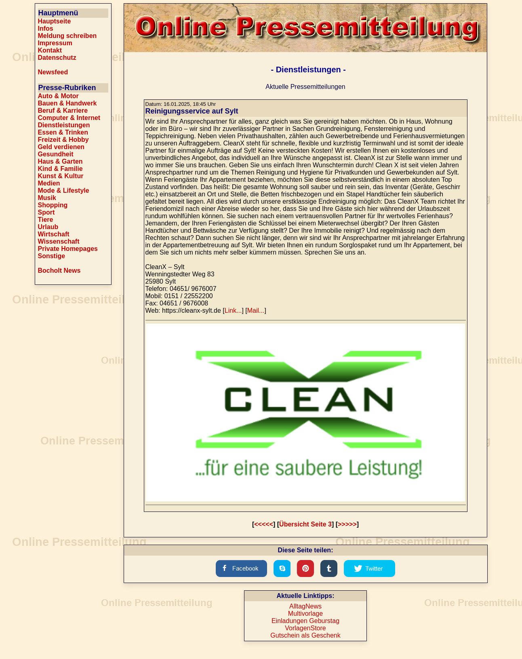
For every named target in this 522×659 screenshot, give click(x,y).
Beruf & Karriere (63, 110)
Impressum (55, 43)
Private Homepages (68, 248)
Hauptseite (54, 21)
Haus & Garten (60, 161)
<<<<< (263, 524)
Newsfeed (53, 72)
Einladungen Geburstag (305, 620)
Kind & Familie (60, 168)
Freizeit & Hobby (63, 139)
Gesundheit (56, 154)
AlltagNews (305, 606)
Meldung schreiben (67, 35)
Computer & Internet (69, 117)
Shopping (53, 205)
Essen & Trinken (63, 132)
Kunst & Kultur (61, 176)
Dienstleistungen (64, 125)
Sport (46, 212)
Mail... (256, 310)
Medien (49, 183)
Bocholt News (59, 270)
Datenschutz (57, 57)
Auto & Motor (58, 96)
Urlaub (48, 226)
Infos (45, 28)
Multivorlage (305, 613)
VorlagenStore (305, 628)
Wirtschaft (53, 234)
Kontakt (50, 50)
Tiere (45, 219)
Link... (233, 310)
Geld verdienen (61, 146)
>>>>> (347, 524)
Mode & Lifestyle (63, 190)
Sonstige (51, 256)
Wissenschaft (59, 241)
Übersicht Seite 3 (305, 524)
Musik (47, 197)
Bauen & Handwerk (67, 103)
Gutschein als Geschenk (305, 635)
